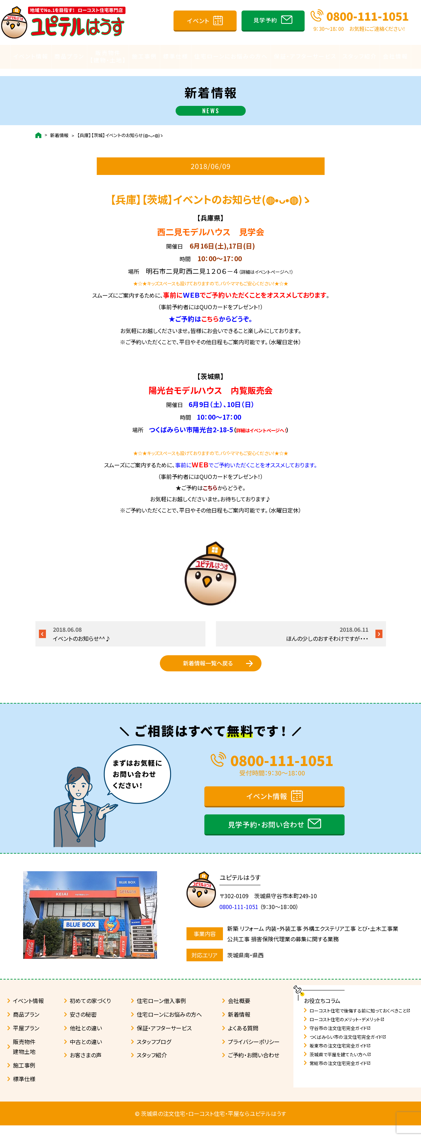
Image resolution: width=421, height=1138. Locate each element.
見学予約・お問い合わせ (266, 837)
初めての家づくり (90, 1013)
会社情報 (395, 56)
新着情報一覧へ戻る (208, 666)
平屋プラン (26, 1040)
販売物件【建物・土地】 (108, 57)
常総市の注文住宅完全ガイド (340, 1075)
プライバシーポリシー (254, 1054)
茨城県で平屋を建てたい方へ (340, 1067)
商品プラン (69, 56)
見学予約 (265, 20)
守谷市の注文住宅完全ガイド (340, 1040)
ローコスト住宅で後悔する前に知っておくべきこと (360, 1023)
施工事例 (144, 56)
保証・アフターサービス (305, 56)
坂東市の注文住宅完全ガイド (340, 1058)
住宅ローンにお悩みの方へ (231, 56)
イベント (198, 20)
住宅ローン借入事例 (161, 1013)
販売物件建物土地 (24, 1059)
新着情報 (59, 128)
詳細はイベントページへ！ (261, 423)
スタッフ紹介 (359, 56)
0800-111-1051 (367, 16)
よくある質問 (243, 1040)
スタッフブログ (154, 1054)
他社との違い (86, 1040)
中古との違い (86, 1054)
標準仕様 (175, 56)
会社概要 (239, 1013)
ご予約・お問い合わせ (253, 1067)
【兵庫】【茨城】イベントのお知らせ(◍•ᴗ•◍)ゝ (120, 128)
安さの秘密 (83, 1027)
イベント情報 (30, 56)
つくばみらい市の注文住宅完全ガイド (348, 1049)
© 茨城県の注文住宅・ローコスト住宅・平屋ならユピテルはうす (210, 1126)
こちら (210, 312)
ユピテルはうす (243, 889)
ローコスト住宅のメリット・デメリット (347, 1032)
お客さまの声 (86, 1067)
